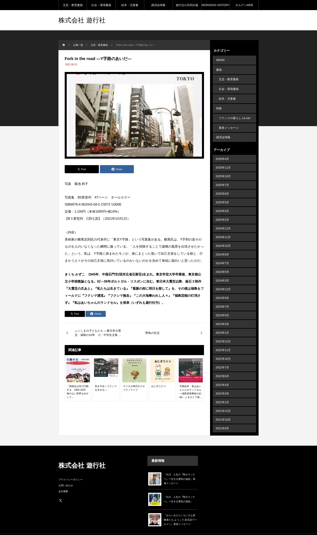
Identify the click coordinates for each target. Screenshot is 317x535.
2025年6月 (222, 185)
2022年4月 (222, 376)
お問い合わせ (65, 476)
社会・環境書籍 (101, 5)
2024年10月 (223, 237)
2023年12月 (223, 280)
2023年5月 (222, 306)
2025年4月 (222, 202)
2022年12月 (223, 332)
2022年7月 (222, 358)
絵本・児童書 (129, 5)
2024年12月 (223, 219)
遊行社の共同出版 (187, 5)
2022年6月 (222, 367)
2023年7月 (222, 298)
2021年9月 (222, 419)
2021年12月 (223, 402)
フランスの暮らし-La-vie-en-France (235, 113)
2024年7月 (222, 254)
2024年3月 (222, 271)
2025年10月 (223, 167)
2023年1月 (222, 324)
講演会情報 (158, 5)
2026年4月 (222, 150)
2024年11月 (223, 228)
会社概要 (63, 482)
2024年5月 (222, 263)
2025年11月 (223, 158)
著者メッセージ (229, 120)
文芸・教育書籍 (73, 5)
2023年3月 (222, 315)
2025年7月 (222, 176)
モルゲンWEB (244, 5)
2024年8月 (222, 245)
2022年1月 (222, 393)
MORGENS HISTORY (215, 5)
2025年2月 (222, 211)
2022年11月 (223, 341)
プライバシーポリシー (70, 470)
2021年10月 (223, 411)
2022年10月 (223, 350)
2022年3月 (222, 384)
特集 (218, 103)
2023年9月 (222, 289)
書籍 (218, 68)
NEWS (220, 59)
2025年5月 (222, 193)
